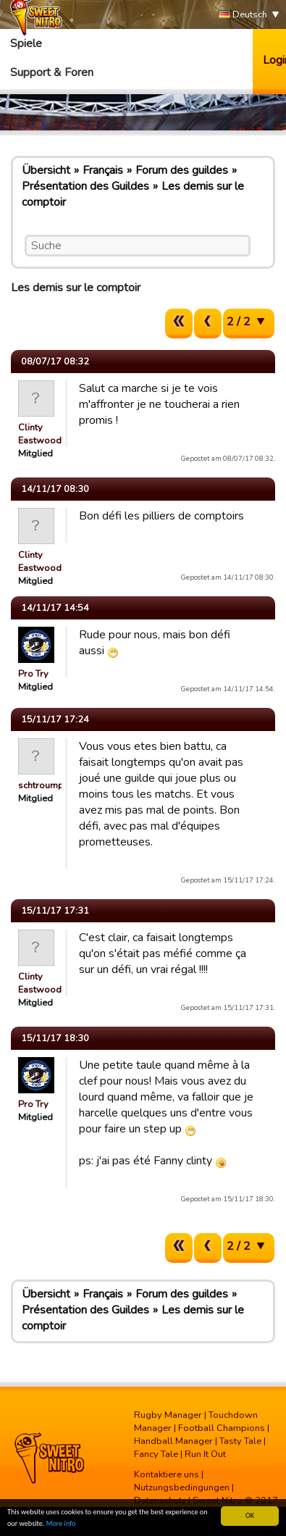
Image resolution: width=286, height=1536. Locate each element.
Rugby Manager (168, 1415)
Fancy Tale (156, 1454)
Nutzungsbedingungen (182, 1487)
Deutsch (243, 15)
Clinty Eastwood (40, 434)
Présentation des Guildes (85, 186)
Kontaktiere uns (166, 1474)
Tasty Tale (240, 1441)
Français (103, 170)
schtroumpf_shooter (61, 785)
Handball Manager (173, 1441)
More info (61, 1524)
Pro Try (33, 673)
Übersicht (46, 170)
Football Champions (221, 1428)
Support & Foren (51, 72)
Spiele (26, 43)
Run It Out (205, 1454)
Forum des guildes (181, 170)
